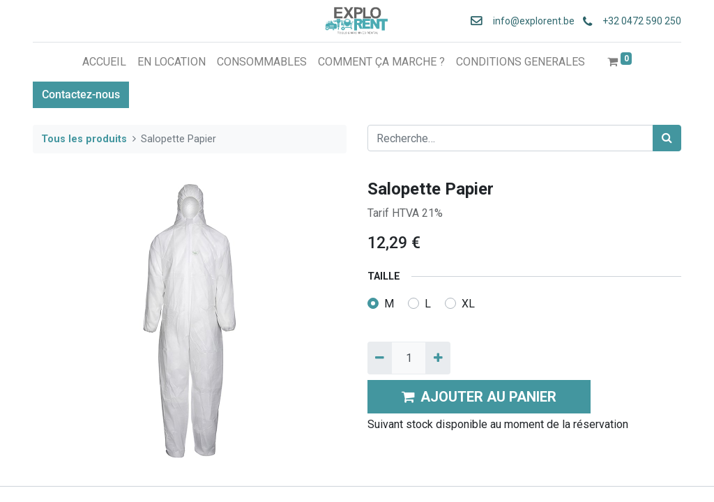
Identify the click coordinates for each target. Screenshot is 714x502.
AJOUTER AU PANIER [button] (479, 396)
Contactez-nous (81, 94)
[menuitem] (104, 62)
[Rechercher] (667, 138)
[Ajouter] (437, 358)
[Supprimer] (379, 358)
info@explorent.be (530, 20)
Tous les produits (84, 139)
